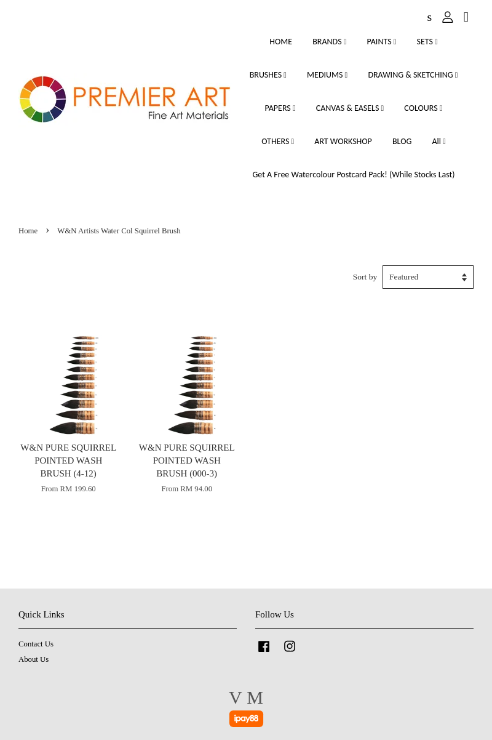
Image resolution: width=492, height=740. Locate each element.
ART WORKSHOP (343, 141)
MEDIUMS (327, 75)
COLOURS (423, 108)
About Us (33, 659)
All (438, 141)
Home (28, 231)
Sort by (365, 276)
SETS (427, 41)
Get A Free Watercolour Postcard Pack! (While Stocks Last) (353, 174)
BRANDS (329, 41)
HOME (280, 41)
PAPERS (280, 108)
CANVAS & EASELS (350, 108)
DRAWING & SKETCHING (413, 75)
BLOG (401, 141)
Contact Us (36, 644)
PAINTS (382, 41)
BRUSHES (268, 75)
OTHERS (277, 141)
